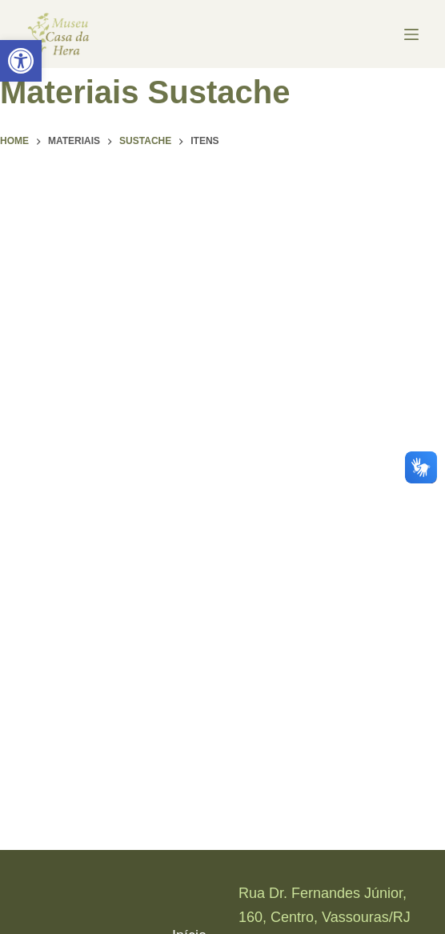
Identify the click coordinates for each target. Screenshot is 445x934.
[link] (21, 61)
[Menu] (411, 34)
